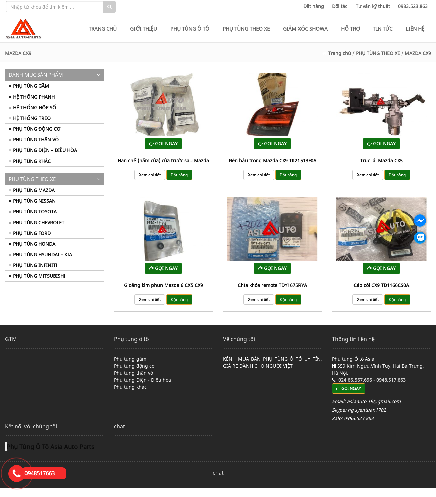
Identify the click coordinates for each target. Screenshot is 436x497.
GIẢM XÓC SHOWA (305, 28)
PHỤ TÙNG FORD (32, 233)
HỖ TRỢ (350, 28)
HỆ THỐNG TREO (32, 118)
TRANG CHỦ (103, 28)
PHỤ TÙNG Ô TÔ (189, 28)
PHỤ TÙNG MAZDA (34, 190)
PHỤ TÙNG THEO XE (246, 28)
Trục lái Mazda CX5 (381, 160)
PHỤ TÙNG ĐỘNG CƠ (36, 129)
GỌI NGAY (163, 143)
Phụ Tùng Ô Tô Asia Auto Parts (50, 447)
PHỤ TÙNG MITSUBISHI (39, 276)
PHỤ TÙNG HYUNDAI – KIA (42, 254)
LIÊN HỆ (415, 28)
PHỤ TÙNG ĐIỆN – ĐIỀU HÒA (45, 150)
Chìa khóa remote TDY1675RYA (272, 285)
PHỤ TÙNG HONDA (34, 244)
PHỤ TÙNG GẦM (31, 86)
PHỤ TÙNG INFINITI (35, 265)
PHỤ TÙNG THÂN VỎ (36, 139)
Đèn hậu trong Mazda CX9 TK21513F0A (272, 160)
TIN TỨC (382, 28)
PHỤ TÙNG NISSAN (34, 201)
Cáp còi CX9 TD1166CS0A (381, 285)
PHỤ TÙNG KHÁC (32, 161)
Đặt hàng (313, 6)
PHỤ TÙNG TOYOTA (35, 211)
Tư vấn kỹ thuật (373, 6)
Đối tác (339, 6)
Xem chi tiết (150, 175)
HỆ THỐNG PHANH (34, 97)
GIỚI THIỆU (143, 28)
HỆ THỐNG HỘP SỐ (34, 107)
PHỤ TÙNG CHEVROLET (38, 222)
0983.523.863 (413, 6)
